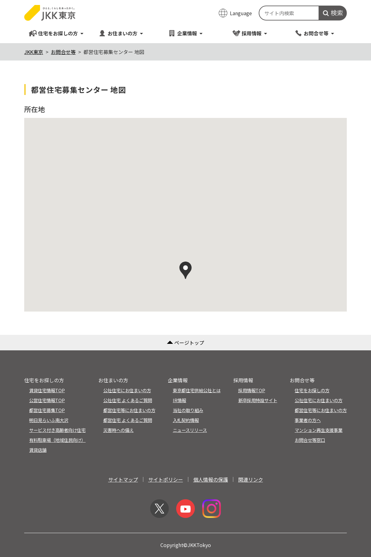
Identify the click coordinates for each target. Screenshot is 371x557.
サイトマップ (123, 479)
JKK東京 (33, 51)
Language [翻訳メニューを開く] (241, 13)
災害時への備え (118, 430)
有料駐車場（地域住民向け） (57, 440)
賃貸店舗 (38, 450)
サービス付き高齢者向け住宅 (57, 430)
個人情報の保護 (210, 479)
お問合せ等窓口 (310, 440)
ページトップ (185, 342)
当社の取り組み (188, 410)
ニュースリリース (190, 430)
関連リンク (250, 479)
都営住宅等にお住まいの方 (129, 410)
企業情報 (185, 33)
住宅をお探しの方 (56, 33)
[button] (185, 270)
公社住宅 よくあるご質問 (127, 400)
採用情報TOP (251, 390)
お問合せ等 (314, 33)
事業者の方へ (308, 420)
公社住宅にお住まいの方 (127, 390)
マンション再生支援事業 (318, 430)
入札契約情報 (186, 420)
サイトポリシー (165, 479)
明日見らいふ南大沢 (48, 420)
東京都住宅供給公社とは (197, 390)
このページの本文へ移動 (185, 0)
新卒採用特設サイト (257, 400)
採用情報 (250, 33)
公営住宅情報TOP (47, 400)
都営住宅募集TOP (47, 410)
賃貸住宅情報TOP (47, 390)
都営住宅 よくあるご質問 (127, 420)
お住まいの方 (121, 33)
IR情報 (179, 400)
